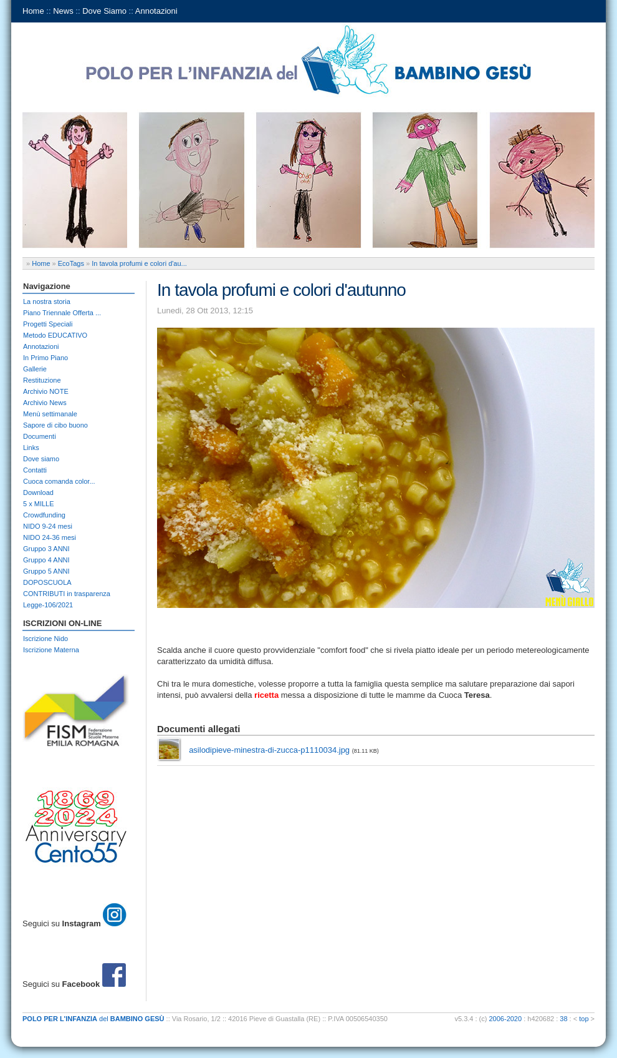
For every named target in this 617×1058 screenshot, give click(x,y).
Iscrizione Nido (45, 638)
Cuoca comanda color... (59, 481)
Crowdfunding (44, 515)
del (93, 1018)
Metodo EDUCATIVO (55, 335)
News (63, 11)
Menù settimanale (50, 414)
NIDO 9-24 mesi (47, 526)
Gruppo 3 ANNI (46, 548)
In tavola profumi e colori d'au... (139, 263)
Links (31, 447)
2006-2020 (505, 1018)
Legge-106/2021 (48, 605)
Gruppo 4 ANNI (46, 560)
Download (38, 492)
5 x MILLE (38, 503)
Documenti (39, 436)
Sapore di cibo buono (55, 425)
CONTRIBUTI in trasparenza (66, 593)
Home (33, 11)
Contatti (35, 470)
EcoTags (71, 263)
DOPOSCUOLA (47, 582)
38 (563, 1018)
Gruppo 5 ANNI (46, 571)
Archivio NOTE (46, 391)
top (583, 1018)
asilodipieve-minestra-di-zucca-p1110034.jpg (269, 750)
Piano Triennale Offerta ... (62, 312)
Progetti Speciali (48, 324)
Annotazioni (156, 11)
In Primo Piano (45, 357)
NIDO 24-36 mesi (49, 537)
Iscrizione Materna (51, 650)
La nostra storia (46, 301)
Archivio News (45, 402)
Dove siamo (41, 459)
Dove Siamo (104, 11)
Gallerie (35, 369)
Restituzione (42, 380)
